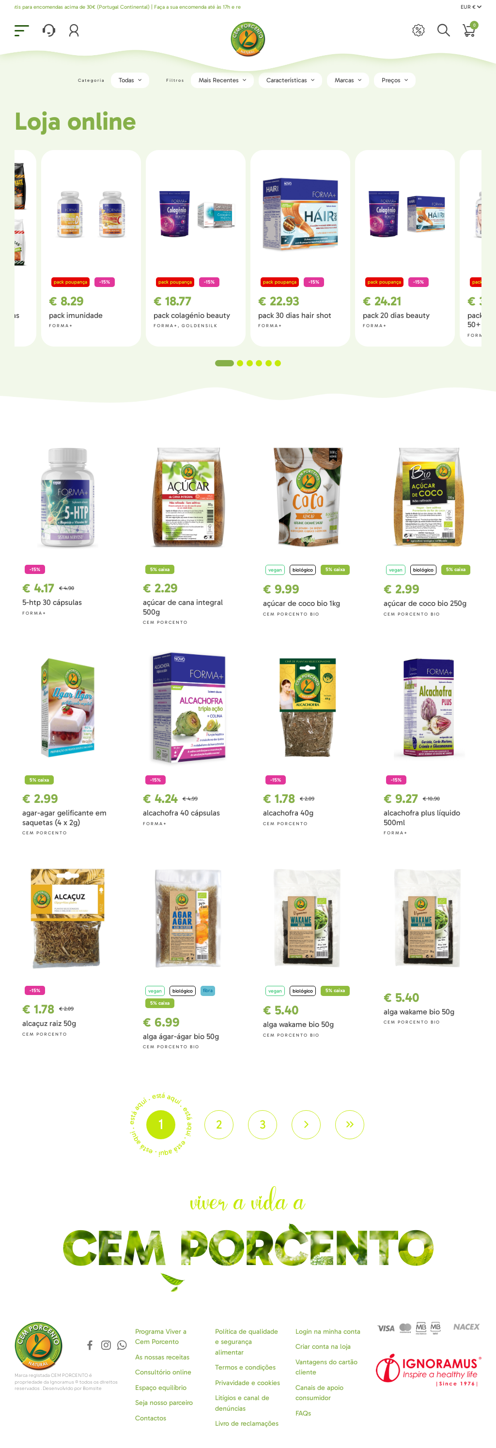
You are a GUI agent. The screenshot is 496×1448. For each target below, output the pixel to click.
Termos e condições (245, 1367)
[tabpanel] (300, 248)
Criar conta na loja (323, 1346)
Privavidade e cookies (247, 1383)
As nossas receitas (162, 1357)
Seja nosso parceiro (164, 1403)
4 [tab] (259, 363)
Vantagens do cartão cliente (326, 1367)
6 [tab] (278, 363)
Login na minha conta (327, 1331)
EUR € (471, 7)
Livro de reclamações (247, 1423)
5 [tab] (268, 363)
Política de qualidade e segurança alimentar (246, 1342)
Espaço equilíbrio (160, 1388)
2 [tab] (240, 363)
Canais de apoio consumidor (319, 1393)
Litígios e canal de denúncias (242, 1403)
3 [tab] (250, 363)
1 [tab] (224, 363)
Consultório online (163, 1372)
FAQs (303, 1413)
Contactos (150, 1418)
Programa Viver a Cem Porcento (160, 1336)
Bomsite (92, 1388)
